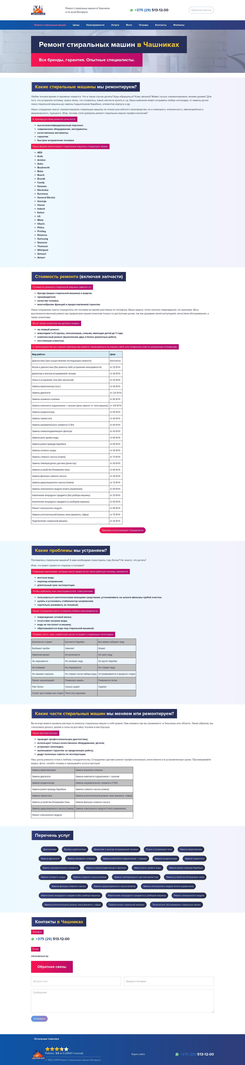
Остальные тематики (46, 1038)
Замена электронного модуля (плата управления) (168, 886)
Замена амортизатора (191, 849)
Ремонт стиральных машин (50, 25)
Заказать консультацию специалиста (122, 530)
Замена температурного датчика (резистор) (136, 877)
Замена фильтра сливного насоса (69, 886)
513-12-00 (151, 10)
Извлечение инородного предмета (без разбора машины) (70, 895)
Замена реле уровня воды (147, 868)
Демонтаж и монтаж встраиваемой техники (116, 849)
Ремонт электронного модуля (189, 895)
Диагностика (49, 849)
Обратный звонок (201, 10)
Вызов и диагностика (75, 849)
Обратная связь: (52, 967)
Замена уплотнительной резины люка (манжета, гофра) (72, 904)
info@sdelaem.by (39, 956)
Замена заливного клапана (81, 858)
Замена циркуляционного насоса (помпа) (114, 886)
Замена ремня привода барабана (186, 868)
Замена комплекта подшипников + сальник (125, 858)
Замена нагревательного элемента (60, 868)
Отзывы (143, 25)
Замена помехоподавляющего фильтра (106, 868)
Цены (76, 25)
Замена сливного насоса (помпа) (89, 877)
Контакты (160, 25)
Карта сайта (138, 1054)
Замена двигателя (50, 858)
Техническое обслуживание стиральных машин (176, 904)
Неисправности (95, 25)
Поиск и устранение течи (159, 849)
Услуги (115, 25)
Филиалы (178, 25)
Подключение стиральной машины (126, 904)
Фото (129, 25)
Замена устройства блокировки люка (185, 877)
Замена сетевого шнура (53, 877)
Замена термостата (194, 858)
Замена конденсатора (166, 858)
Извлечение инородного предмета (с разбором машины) (137, 895)
